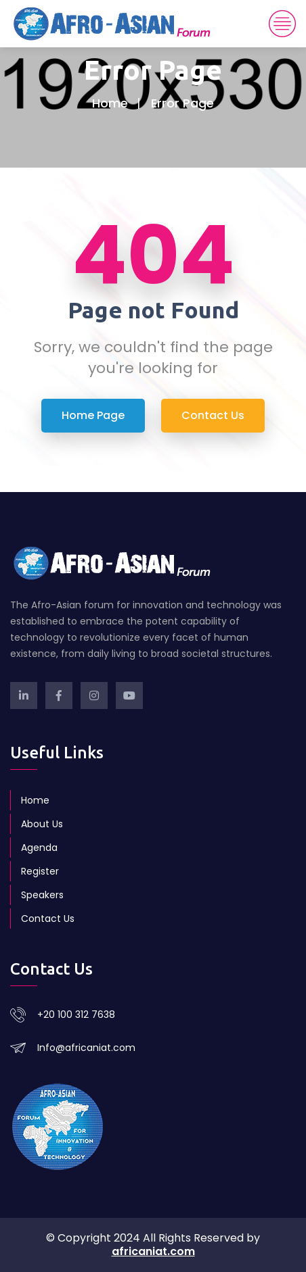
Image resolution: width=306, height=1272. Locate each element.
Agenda (39, 847)
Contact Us (47, 918)
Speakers (42, 895)
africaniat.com (153, 1251)
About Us (42, 824)
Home (110, 103)
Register (40, 871)
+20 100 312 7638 (76, 1014)
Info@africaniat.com (86, 1047)
